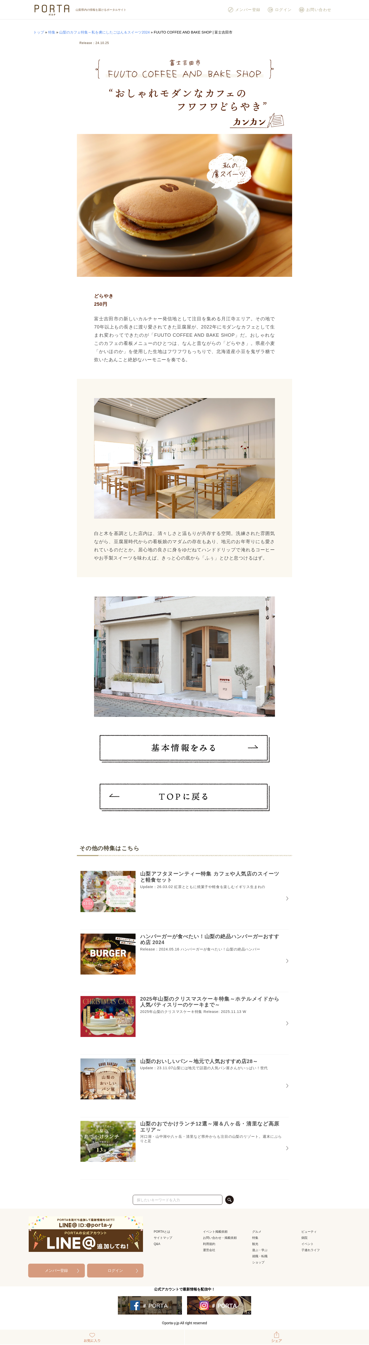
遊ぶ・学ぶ (260, 1250)
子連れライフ (310, 1250)
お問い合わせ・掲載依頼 (220, 1238)
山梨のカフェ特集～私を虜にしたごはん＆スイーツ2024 (104, 32)
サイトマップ (163, 1238)
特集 (51, 32)
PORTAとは (162, 1231)
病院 (304, 1238)
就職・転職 (260, 1256)
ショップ (258, 1262)
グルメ (256, 1231)
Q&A (157, 1244)
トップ (38, 32)
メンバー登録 (244, 10)
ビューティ (309, 1231)
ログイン (279, 10)
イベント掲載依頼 (215, 1231)
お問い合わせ (315, 10)
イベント (307, 1244)
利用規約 (209, 1244)
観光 (255, 1244)
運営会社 (209, 1250)
